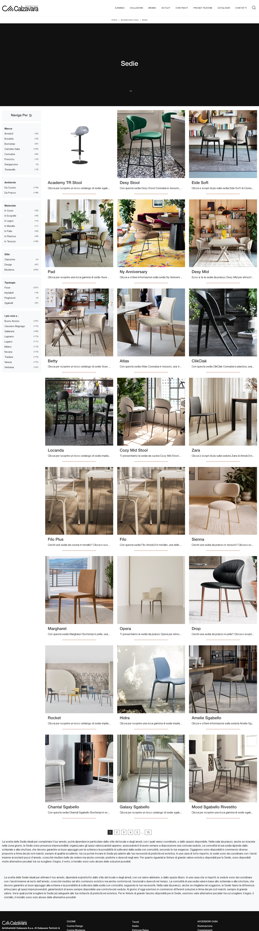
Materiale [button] (10, 205)
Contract (182, 8)
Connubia (9, 154)
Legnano (9, 336)
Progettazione (202, 8)
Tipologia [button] (9, 282)
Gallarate (9, 331)
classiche (9, 259)
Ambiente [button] (10, 182)
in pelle (8, 231)
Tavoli (135, 922)
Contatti (241, 8)
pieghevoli (9, 298)
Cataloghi (224, 8)
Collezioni (136, 8)
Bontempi (9, 144)
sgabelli (8, 303)
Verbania (9, 367)
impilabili (9, 293)
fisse (7, 287)
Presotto (9, 159)
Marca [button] (8, 128)
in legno (9, 221)
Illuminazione (204, 926)
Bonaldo (9, 139)
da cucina (10, 187)
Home (114, 20)
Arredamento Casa (130, 20)
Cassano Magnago (14, 326)
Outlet (165, 8)
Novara (8, 352)
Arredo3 (8, 133)
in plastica (10, 236)
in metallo (9, 226)
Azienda (119, 8)
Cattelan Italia (12, 149)
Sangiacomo (11, 164)
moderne (9, 269)
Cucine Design (75, 926)
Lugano (8, 341)
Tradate (8, 357)
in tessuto (10, 241)
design (8, 264)
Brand (152, 8)
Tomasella (9, 169)
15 (148, 832)
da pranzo (10, 192)
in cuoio (8, 210)
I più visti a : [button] (11, 315)
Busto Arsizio (11, 321)
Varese (8, 362)
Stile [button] (7, 254)
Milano (8, 346)
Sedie (144, 20)
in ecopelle (10, 216)
